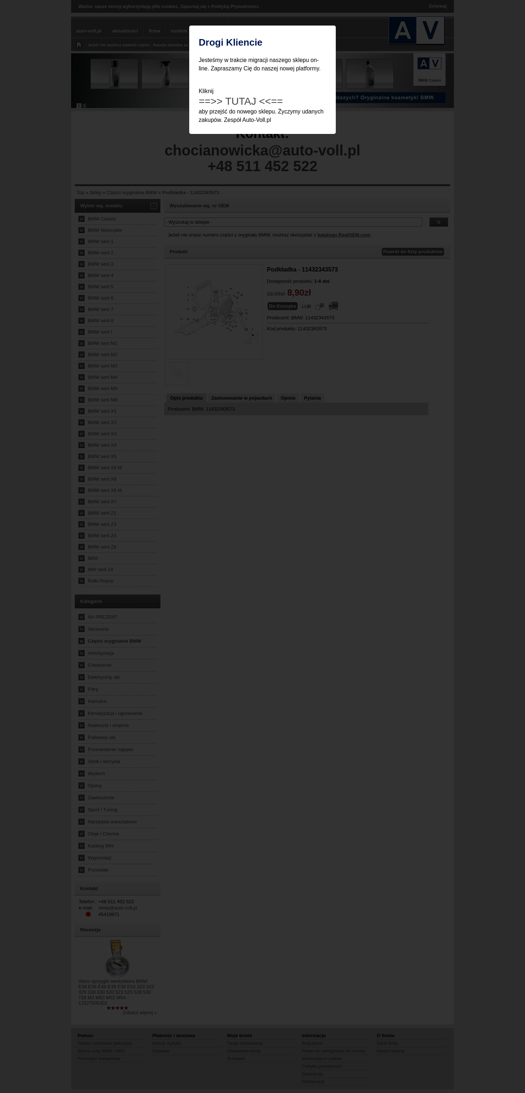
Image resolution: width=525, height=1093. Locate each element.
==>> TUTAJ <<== (241, 101)
